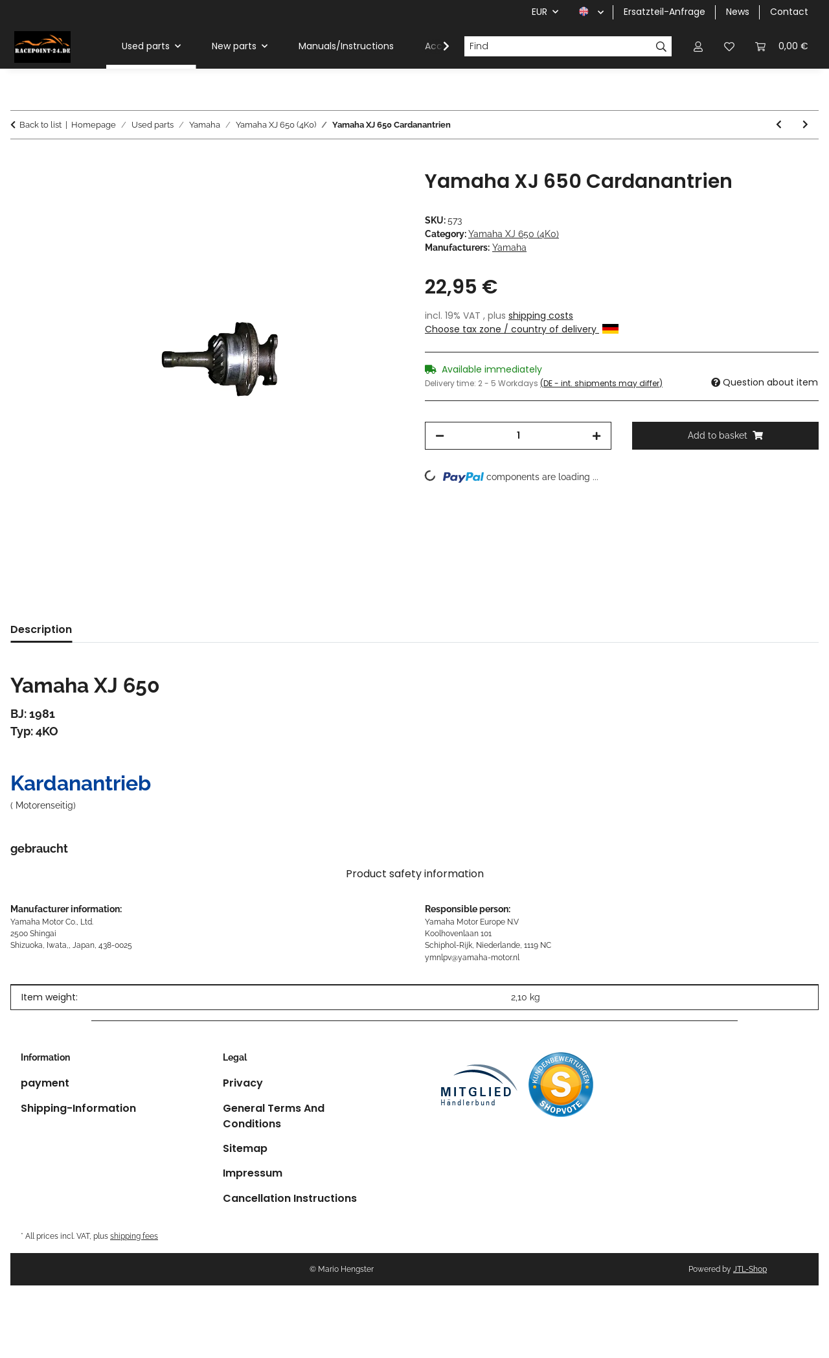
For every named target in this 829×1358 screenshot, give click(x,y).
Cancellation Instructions (290, 1198)
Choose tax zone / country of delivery (522, 329)
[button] (698, 46)
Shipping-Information (78, 1108)
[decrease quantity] (440, 435)
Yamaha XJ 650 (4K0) (513, 234)
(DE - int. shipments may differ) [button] (601, 383)
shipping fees (134, 1236)
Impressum (252, 1173)
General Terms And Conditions (273, 1116)
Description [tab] (41, 629)
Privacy (243, 1083)
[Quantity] (518, 435)
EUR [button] (539, 11)
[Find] (558, 47)
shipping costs (540, 315)
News (737, 11)
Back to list (40, 125)
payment (45, 1083)
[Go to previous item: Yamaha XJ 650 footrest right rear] (779, 125)
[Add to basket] (20, 162)
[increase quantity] (596, 435)
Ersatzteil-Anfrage (664, 11)
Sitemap (245, 1148)
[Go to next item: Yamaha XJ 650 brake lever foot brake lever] (805, 125)
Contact (789, 11)
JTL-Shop (750, 1269)
